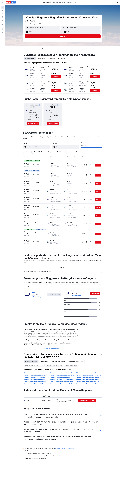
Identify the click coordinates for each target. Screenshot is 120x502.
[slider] (103, 147)
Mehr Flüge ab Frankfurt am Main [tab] (34, 365)
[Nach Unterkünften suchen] (3, 10)
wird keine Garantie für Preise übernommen (65, 448)
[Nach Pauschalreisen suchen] (3, 16)
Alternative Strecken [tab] (31, 361)
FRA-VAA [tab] (62, 267)
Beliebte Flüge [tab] (44, 361)
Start (24, 48)
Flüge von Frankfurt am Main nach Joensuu (88, 379)
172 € (31, 20)
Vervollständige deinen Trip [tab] (54, 365)
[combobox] (31, 24)
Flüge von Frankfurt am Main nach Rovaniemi (88, 375)
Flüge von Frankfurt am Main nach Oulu (61, 377)
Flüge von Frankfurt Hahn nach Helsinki (61, 373)
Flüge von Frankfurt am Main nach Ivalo (35, 381)
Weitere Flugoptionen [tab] (71, 365)
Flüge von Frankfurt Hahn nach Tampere (35, 377)
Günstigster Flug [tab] (29, 58)
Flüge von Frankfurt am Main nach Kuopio (35, 379)
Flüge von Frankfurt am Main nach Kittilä (61, 383)
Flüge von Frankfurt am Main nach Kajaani (87, 381)
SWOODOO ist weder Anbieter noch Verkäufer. (63, 453)
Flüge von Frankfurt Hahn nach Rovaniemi (61, 379)
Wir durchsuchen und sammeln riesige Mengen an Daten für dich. (63, 456)
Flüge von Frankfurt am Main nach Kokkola (61, 381)
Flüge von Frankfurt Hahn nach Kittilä (34, 383)
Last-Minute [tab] (51, 58)
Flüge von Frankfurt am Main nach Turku (35, 375)
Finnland (34, 48)
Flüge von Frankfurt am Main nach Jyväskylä (88, 377)
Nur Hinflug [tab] (61, 58)
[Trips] (3, 24)
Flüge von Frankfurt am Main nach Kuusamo (62, 375)
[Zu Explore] (3, 20)
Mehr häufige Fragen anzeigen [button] (50, 348)
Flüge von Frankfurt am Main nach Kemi (87, 383)
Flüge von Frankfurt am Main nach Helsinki (35, 373)
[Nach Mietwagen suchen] (3, 13)
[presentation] (36, 20)
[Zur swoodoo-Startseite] (11, 2)
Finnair (34, 292)
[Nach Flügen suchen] (3, 7)
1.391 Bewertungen (37, 296)
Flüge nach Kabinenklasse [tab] (76, 361)
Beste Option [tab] (41, 58)
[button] (2, 2)
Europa (28, 48)
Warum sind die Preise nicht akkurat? (63, 459)
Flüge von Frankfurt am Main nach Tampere (88, 373)
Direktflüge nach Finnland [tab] (58, 361)
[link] (33, 123)
